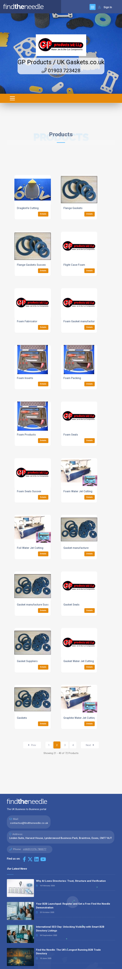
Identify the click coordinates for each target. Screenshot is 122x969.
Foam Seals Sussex (29, 491)
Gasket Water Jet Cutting (78, 661)
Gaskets (22, 717)
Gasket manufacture (76, 547)
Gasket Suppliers (27, 661)
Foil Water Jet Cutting (30, 547)
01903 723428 (61, 70)
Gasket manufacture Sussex (34, 604)
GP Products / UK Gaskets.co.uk (61, 62)
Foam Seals (70, 434)
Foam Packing (72, 378)
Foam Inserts (25, 378)
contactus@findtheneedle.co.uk (29, 823)
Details (43, 214)
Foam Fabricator (27, 321)
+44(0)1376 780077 (34, 849)
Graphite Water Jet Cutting (79, 717)
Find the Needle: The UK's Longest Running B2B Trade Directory (68, 951)
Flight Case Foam (74, 264)
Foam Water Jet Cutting (77, 491)
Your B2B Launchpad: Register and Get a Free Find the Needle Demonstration (73, 905)
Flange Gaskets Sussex (31, 264)
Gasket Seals (71, 604)
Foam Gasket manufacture (79, 321)
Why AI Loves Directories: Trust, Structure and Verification (71, 880)
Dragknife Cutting (28, 208)
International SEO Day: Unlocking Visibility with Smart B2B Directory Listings (70, 928)
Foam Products (26, 434)
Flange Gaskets (73, 208)
